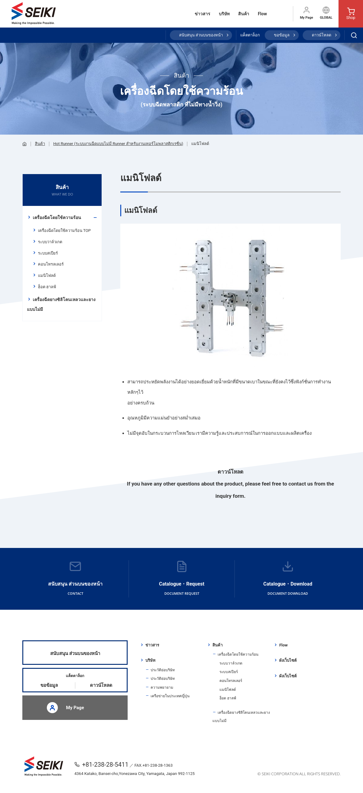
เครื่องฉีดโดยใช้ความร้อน (57, 217)
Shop (350, 14)
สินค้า (243, 13)
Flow (262, 13)
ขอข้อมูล (282, 35)
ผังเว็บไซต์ (288, 660)
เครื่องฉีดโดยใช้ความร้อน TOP (64, 230)
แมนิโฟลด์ (47, 275)
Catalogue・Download (288, 579)
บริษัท (224, 13)
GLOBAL (326, 13)
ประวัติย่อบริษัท (163, 670)
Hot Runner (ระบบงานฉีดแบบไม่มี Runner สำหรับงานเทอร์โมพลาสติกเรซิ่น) (118, 143)
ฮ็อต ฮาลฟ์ (47, 287)
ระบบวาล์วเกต (50, 242)
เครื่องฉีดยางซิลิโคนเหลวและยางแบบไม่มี (61, 304)
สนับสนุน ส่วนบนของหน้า (201, 35)
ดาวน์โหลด (321, 35)
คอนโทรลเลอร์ (51, 264)
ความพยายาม (162, 687)
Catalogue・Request (182, 579)
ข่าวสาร (202, 13)
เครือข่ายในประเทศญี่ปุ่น (170, 696)
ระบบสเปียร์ (48, 253)
